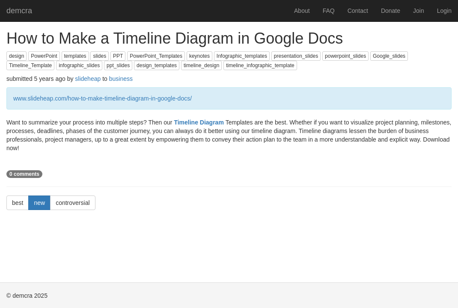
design (16, 56)
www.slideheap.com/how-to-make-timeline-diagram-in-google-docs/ (102, 98)
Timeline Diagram (199, 122)
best (17, 202)
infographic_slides (79, 65)
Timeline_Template (30, 65)
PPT (118, 56)
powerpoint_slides (345, 56)
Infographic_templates (242, 56)
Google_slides (389, 56)
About (302, 10)
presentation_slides (296, 56)
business (121, 78)
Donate (390, 10)
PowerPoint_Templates (156, 56)
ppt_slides (118, 65)
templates (75, 56)
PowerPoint (44, 56)
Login (444, 10)
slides (99, 56)
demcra (19, 10)
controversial (72, 202)
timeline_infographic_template (260, 65)
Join (418, 10)
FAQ (329, 10)
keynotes (199, 56)
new (39, 202)
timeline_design (201, 65)
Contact (358, 10)
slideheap (88, 78)
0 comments (24, 174)
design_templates (157, 65)
